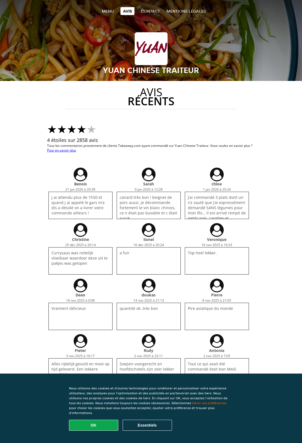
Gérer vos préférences (209, 403)
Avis (127, 11)
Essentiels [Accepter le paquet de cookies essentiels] (147, 425)
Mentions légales (186, 11)
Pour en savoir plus (61, 150)
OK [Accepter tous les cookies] (93, 425)
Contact (150, 11)
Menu (108, 11)
